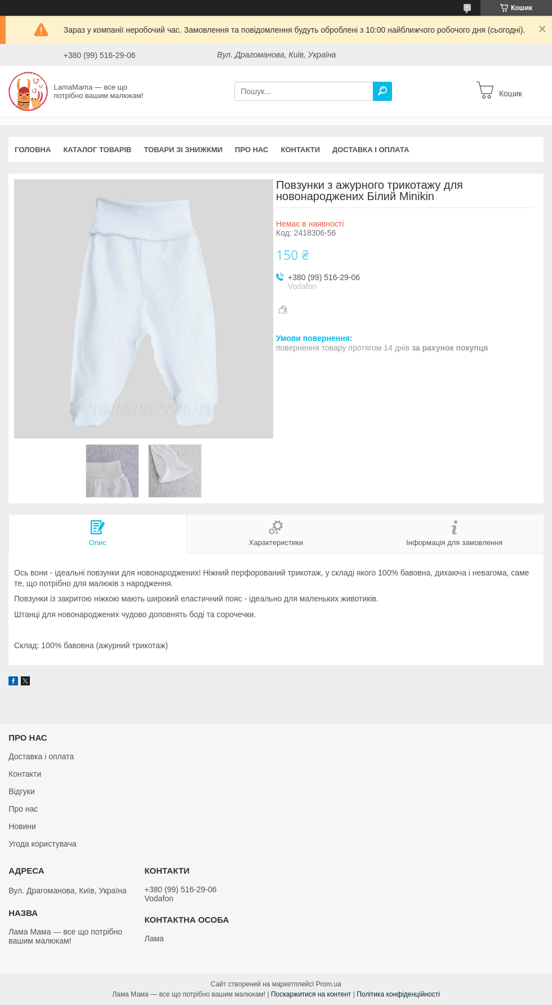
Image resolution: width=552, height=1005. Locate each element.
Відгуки (21, 791)
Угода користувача (42, 843)
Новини (22, 826)
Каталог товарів (97, 149)
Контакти (300, 149)
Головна (33, 149)
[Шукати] (382, 91)
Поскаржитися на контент (311, 994)
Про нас (251, 149)
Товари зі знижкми (183, 149)
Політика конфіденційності (398, 994)
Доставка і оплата (370, 149)
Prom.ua (328, 984)
